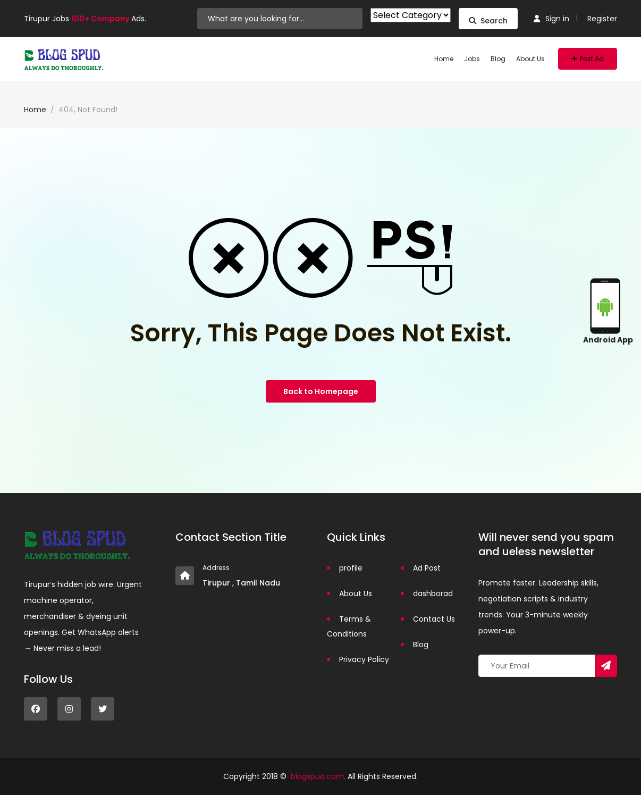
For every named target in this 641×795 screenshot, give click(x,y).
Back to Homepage (320, 391)
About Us (530, 58)
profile (350, 568)
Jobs (472, 58)
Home (443, 58)
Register (602, 18)
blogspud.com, (318, 776)
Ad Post (427, 568)
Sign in (551, 18)
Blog (498, 58)
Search (488, 20)
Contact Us (434, 619)
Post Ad (587, 58)
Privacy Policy (364, 659)
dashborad (433, 593)
